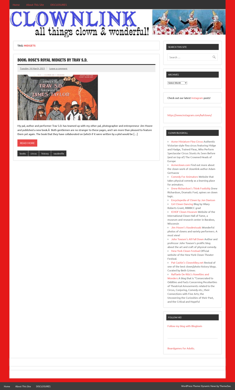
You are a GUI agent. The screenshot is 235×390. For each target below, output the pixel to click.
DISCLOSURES (58, 4)
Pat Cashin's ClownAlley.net (187, 262)
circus (34, 153)
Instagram (197, 97)
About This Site (35, 4)
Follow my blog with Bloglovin (184, 326)
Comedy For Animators (184, 176)
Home (16, 4)
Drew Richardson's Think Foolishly (190, 188)
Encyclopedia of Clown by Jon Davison (193, 200)
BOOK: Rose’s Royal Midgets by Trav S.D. (52, 60)
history (45, 153)
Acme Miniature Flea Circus (187, 141)
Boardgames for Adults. (181, 348)
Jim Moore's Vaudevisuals (186, 227)
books (23, 153)
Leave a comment (58, 68)
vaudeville (59, 153)
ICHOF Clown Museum (184, 211)
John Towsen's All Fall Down (187, 239)
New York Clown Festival (185, 250)
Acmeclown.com (180, 164)
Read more (27, 142)
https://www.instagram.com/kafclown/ (189, 115)
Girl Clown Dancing (182, 203)
